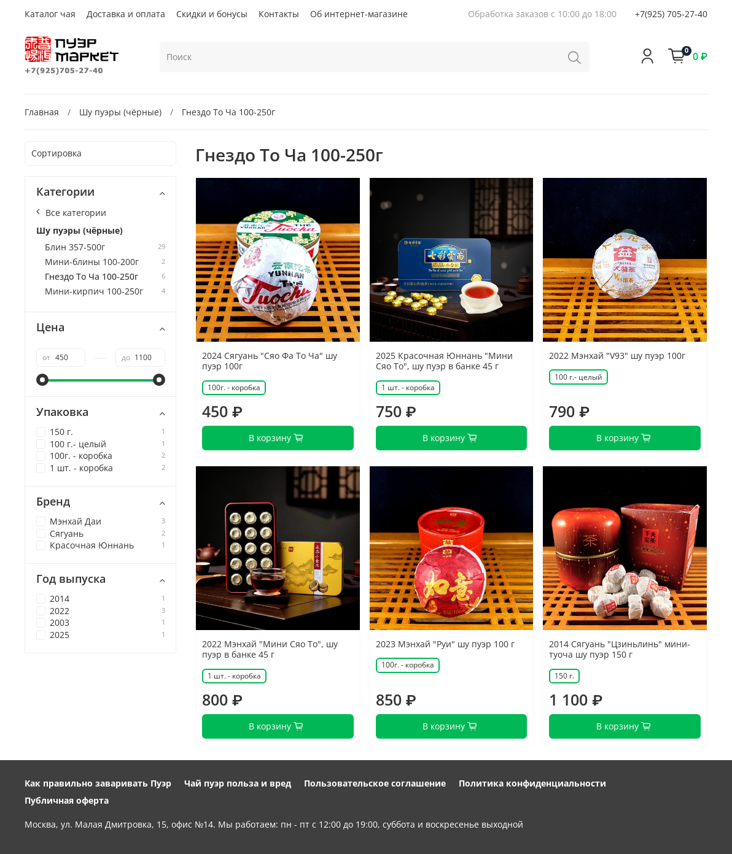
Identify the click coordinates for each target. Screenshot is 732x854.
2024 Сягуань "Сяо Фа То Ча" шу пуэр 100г (269, 361)
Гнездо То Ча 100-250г (91, 277)
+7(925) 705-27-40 (671, 14)
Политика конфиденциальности (532, 783)
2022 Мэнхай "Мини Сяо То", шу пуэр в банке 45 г (270, 649)
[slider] (42, 380)
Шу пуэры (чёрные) (120, 112)
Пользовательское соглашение (375, 783)
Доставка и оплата (126, 14)
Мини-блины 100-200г (92, 262)
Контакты (279, 14)
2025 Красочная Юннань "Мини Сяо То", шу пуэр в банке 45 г (444, 361)
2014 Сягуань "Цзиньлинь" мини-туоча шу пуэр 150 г (619, 649)
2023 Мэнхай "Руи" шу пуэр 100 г (445, 644)
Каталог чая (50, 14)
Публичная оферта (67, 800)
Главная (42, 112)
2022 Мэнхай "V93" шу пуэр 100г (617, 355)
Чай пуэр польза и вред (237, 783)
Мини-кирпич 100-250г (94, 292)
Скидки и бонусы (211, 14)
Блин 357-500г (75, 247)
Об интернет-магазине (359, 14)
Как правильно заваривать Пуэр (98, 783)
